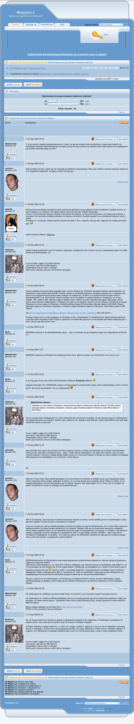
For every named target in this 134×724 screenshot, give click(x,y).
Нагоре (122, 112)
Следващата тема (37, 68)
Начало (15, 25)
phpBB (90, 709)
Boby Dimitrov (109, 709)
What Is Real (100, 711)
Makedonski (45, 74)
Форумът (14, 62)
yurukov (55, 74)
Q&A (62, 25)
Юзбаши (63, 74)
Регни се (31, 24)
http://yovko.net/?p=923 (72, 607)
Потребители (47, 25)
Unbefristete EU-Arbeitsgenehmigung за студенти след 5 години (66, 54)
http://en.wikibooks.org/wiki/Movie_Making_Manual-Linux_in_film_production (62, 313)
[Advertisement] (67, 130)
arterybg (84, 74)
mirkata (77, 74)
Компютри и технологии (33, 62)
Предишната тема (18, 68)
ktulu (70, 74)
